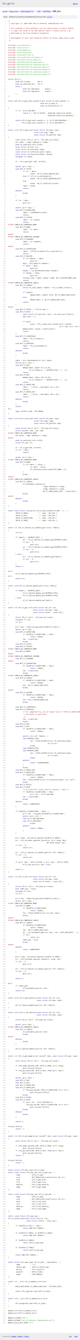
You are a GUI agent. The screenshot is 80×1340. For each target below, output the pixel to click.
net (39, 11)
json (76, 1336)
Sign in (75, 4)
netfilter (47, 11)
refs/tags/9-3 (26, 11)
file (49, 17)
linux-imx (13, 11)
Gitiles (14, 1336)
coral (4, 11)
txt (70, 1336)
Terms (26, 1336)
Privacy (20, 1336)
